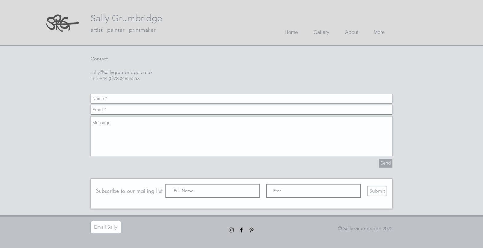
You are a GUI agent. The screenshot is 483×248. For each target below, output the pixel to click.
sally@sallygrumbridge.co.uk (122, 72)
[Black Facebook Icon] (241, 230)
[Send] (385, 163)
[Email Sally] (106, 227)
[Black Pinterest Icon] (251, 230)
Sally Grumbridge (126, 18)
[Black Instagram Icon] (231, 230)
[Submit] (377, 191)
